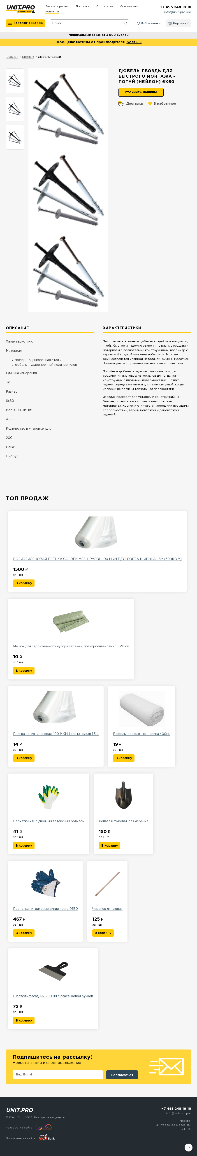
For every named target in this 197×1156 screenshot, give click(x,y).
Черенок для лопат (107, 888)
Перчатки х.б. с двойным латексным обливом (48, 800)
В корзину (24, 583)
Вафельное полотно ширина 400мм (141, 713)
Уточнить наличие (141, 92)
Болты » (134, 42)
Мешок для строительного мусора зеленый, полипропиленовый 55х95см (71, 626)
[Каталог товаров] (25, 23)
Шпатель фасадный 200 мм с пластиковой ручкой (53, 975)
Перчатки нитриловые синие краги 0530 (45, 888)
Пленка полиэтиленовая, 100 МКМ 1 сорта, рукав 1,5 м (56, 713)
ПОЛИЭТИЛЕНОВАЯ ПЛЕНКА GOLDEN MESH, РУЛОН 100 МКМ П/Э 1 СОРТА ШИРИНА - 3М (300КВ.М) (97, 538)
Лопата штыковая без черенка (123, 800)
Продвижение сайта (20, 1138)
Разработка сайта (19, 1127)
